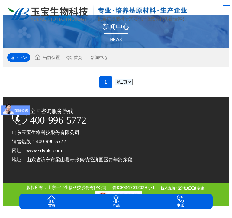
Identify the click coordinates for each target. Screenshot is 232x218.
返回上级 (18, 57)
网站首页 (73, 57)
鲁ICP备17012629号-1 (133, 187)
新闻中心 (99, 57)
